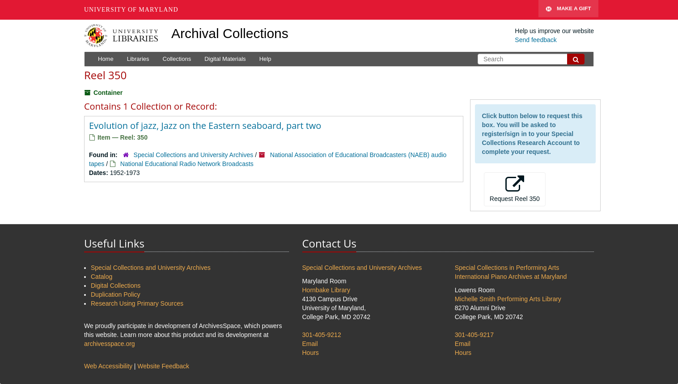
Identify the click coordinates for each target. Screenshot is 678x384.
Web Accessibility (108, 366)
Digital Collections (115, 285)
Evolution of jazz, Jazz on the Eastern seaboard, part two (205, 125)
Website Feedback (163, 366)
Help (265, 58)
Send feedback (535, 39)
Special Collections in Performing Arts (507, 267)
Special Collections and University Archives (194, 154)
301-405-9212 (321, 334)
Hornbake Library (326, 290)
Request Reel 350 (515, 188)
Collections (177, 58)
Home (106, 58)
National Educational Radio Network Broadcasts (187, 163)
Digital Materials (225, 58)
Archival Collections (229, 33)
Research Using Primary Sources (137, 303)
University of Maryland (131, 9)
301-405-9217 (474, 334)
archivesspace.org (109, 343)
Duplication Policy (115, 294)
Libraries (138, 58)
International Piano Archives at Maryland (511, 276)
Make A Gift (568, 10)
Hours (310, 352)
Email (310, 343)
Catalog (101, 276)
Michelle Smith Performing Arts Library (508, 299)
